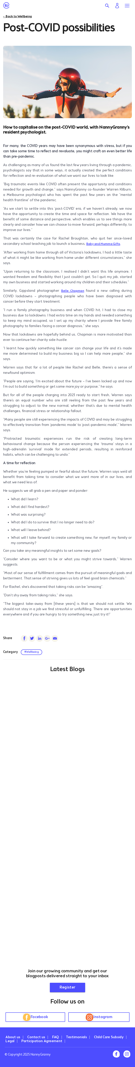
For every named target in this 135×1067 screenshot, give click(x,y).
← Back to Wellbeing (17, 16)
